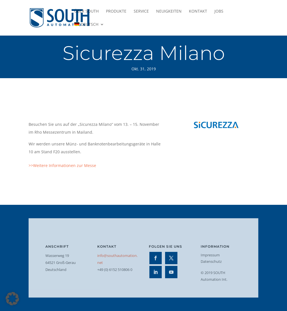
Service (141, 11)
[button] (12, 298)
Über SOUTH (86, 11)
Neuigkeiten (169, 11)
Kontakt (198, 11)
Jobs (218, 11)
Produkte (116, 11)
